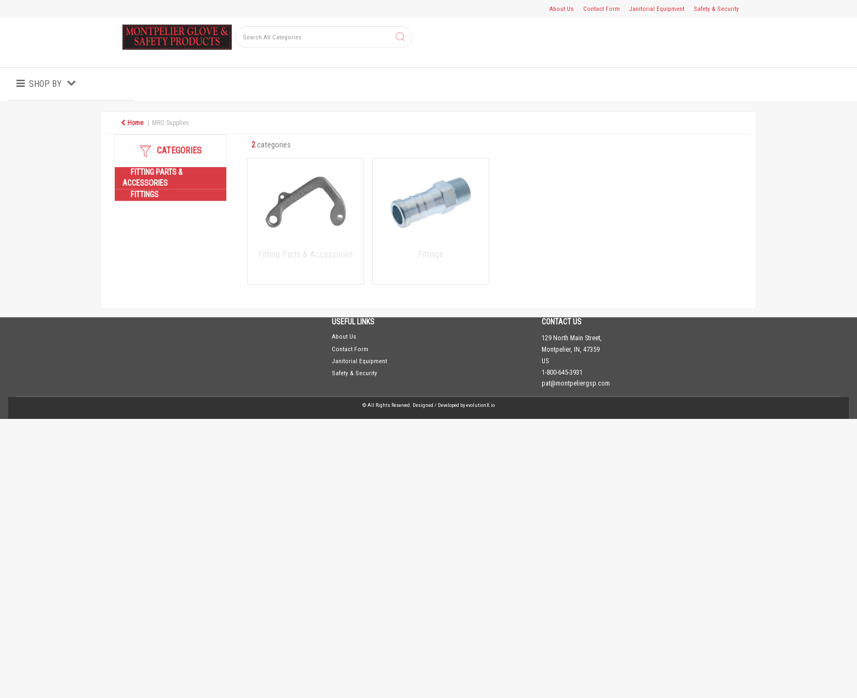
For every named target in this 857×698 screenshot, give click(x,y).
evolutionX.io (480, 405)
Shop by (45, 84)
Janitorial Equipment (656, 9)
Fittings (145, 194)
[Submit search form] (400, 37)
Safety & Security (716, 9)
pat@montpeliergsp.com (576, 383)
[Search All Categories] (324, 37)
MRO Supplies (170, 123)
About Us (561, 9)
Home (132, 123)
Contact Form (601, 9)
